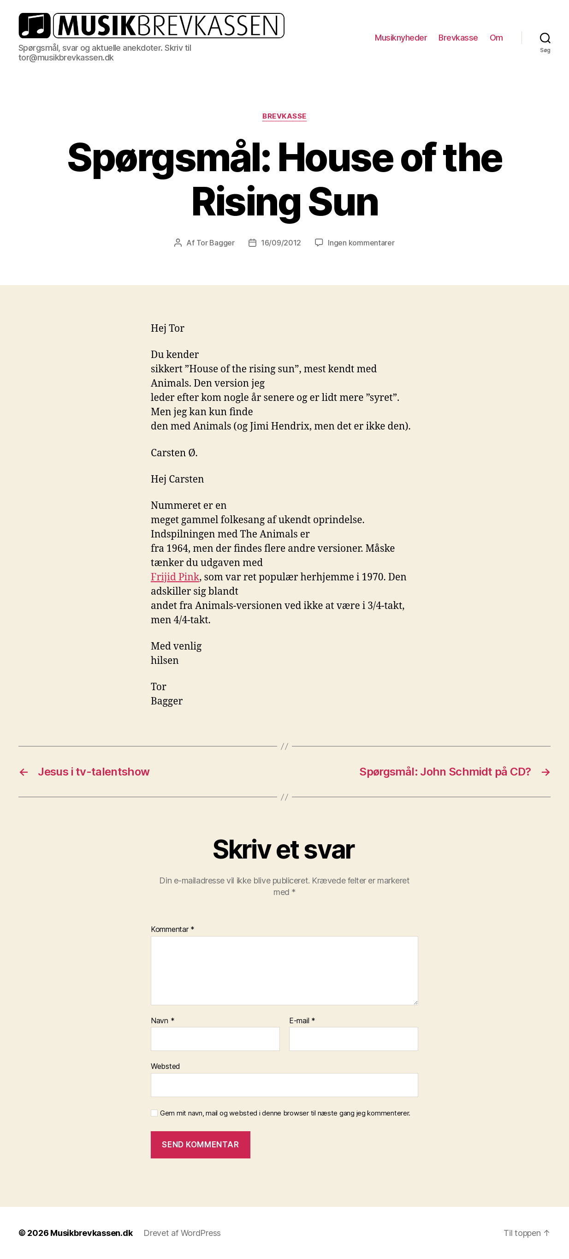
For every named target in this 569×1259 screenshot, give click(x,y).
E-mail (302, 1021)
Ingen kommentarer (361, 242)
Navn (162, 1021)
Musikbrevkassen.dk (91, 1233)
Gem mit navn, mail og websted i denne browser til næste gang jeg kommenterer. (285, 1113)
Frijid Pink (175, 577)
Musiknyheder (401, 37)
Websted (165, 1066)
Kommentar (173, 929)
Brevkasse (458, 37)
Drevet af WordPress (182, 1233)
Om (496, 37)
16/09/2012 (281, 242)
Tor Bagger (215, 242)
